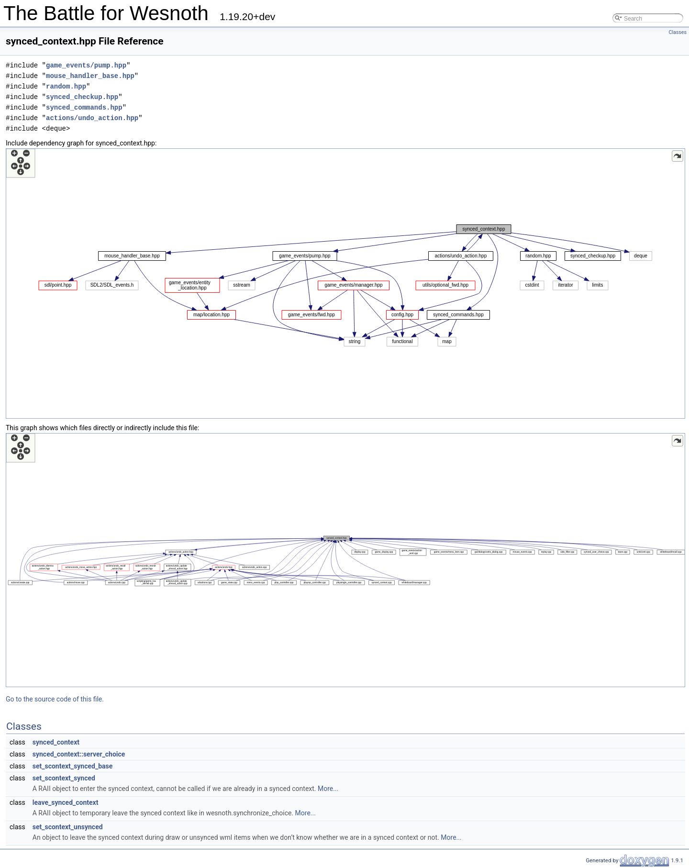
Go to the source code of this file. (55, 699)
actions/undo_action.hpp (92, 117)
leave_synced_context (66, 802)
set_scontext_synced (64, 778)
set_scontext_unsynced (68, 827)
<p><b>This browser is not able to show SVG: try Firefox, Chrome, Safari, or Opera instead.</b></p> (345, 283)
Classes (678, 32)
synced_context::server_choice (79, 754)
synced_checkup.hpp (82, 96)
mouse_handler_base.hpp (90, 75)
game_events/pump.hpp (86, 65)
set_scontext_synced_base (73, 766)
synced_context (56, 742)
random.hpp (66, 86)
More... (328, 788)
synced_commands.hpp (84, 107)
